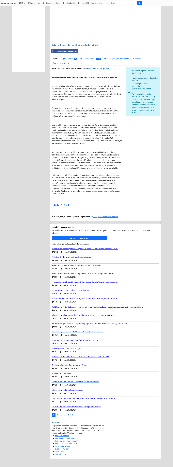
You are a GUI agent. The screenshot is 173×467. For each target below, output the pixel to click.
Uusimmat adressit (53, 3)
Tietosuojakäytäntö (61, 63)
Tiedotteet (70, 58)
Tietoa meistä (60, 451)
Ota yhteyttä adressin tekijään (104, 216)
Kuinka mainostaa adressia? (66, 441)
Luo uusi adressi (36, 3)
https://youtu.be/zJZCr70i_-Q (99, 68)
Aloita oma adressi (79, 238)
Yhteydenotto (60, 454)
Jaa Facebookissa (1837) (64, 51)
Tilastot (137, 58)
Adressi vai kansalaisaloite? (66, 443)
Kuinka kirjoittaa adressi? (65, 438)
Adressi (56, 58)
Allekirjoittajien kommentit (116, 58)
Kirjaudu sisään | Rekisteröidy (76, 3)
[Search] (120, 3)
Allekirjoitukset (90, 58)
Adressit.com (8, 3)
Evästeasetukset (62, 449)
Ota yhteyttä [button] (96, 3)
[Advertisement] (105, 25)
